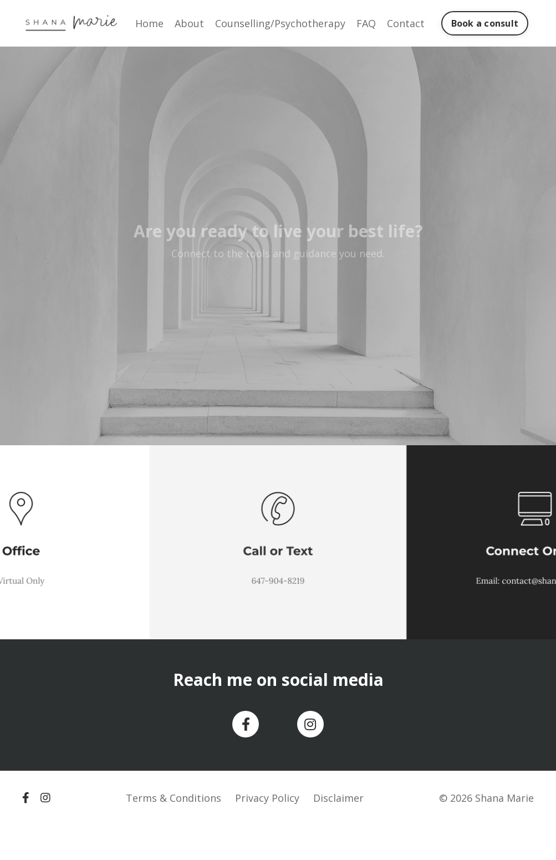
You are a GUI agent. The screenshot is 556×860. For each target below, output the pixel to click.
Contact (406, 23)
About (189, 23)
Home (149, 23)
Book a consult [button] (485, 23)
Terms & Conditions (173, 798)
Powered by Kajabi (500, 831)
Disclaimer (338, 798)
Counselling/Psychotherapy (280, 23)
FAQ (366, 23)
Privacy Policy (267, 798)
